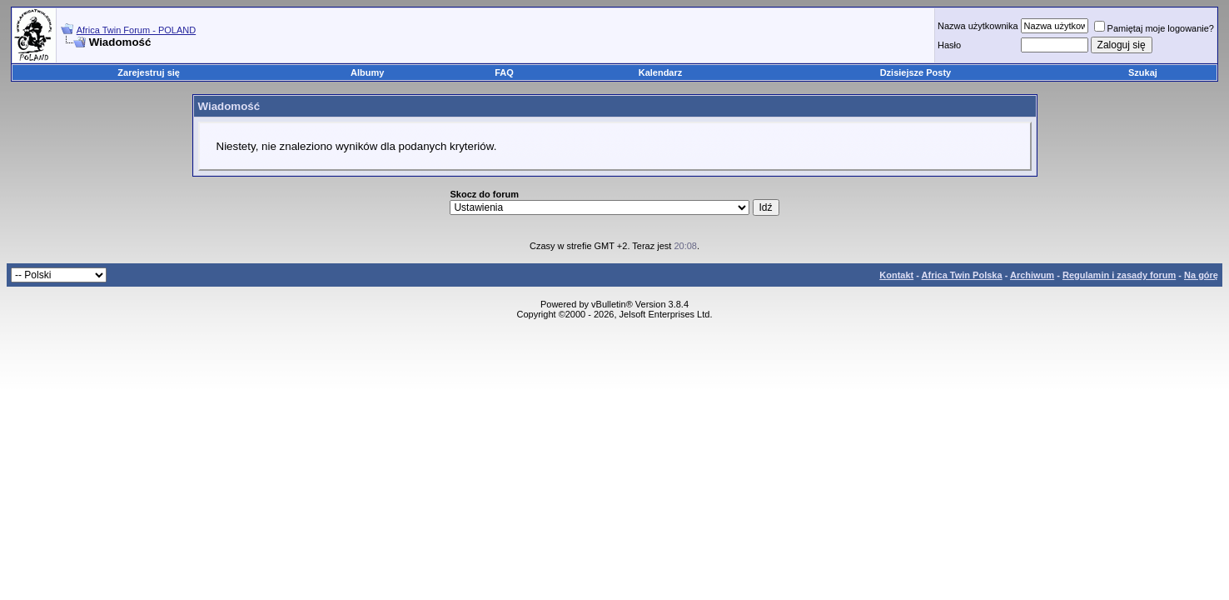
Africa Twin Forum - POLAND (136, 30)
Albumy (367, 73)
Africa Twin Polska (962, 275)
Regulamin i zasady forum (1119, 275)
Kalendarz (661, 73)
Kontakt (896, 275)
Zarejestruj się (148, 73)
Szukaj (1142, 73)
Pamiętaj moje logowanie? (1154, 28)
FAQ (504, 73)
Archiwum (1032, 275)
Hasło (949, 45)
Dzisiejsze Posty (916, 73)
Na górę (1201, 275)
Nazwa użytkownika (978, 26)
